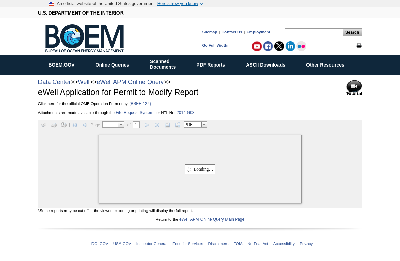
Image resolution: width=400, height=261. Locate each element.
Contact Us (232, 32)
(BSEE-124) (140, 103)
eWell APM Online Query (130, 82)
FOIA (238, 243)
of (129, 125)
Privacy (306, 243)
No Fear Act (257, 243)
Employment (258, 32)
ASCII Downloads (269, 63)
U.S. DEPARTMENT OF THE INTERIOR (81, 13)
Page (95, 125)
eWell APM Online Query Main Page (211, 219)
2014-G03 (185, 112)
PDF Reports (214, 63)
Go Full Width (215, 45)
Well (84, 82)
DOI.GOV (99, 243)
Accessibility (284, 243)
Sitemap (209, 32)
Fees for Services (187, 243)
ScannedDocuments (166, 64)
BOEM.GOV (65, 63)
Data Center (54, 82)
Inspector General (151, 243)
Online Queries (116, 63)
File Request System (134, 112)
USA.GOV (122, 243)
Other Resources (328, 63)
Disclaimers (218, 243)
